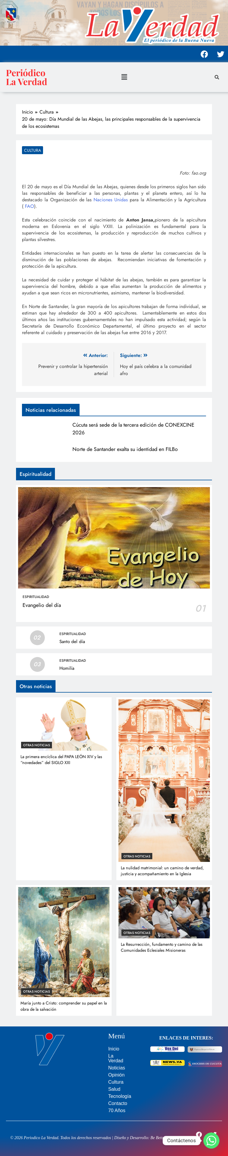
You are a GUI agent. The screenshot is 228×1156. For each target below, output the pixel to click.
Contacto (117, 1103)
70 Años (116, 1110)
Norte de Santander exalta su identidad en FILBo (125, 449)
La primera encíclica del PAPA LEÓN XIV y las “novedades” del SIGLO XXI (61, 760)
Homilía (66, 668)
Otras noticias (36, 745)
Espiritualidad (36, 596)
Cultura (32, 150)
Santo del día (72, 641)
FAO (29, 206)
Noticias (116, 1067)
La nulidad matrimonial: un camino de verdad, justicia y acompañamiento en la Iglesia (162, 871)
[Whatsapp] (211, 1141)
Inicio (113, 1048)
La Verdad (115, 1058)
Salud (114, 1089)
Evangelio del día (42, 605)
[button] (124, 76)
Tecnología (119, 1096)
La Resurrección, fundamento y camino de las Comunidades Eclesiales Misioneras (161, 947)
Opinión (116, 1074)
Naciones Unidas (111, 199)
